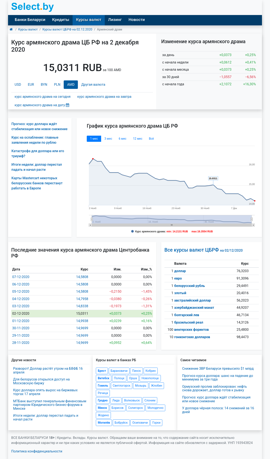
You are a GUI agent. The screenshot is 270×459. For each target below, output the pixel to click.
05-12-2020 (20, 291)
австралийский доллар (192, 300)
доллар (180, 271)
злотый (180, 293)
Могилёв (104, 422)
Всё (151, 138)
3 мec (108, 138)
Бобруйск (121, 422)
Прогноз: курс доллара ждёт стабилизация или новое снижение (216, 399)
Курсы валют (88, 19)
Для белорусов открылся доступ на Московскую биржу (41, 381)
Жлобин (156, 385)
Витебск (103, 378)
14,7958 (82, 299)
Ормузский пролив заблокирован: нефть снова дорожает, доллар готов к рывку (214, 388)
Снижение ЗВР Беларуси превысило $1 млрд (218, 369)
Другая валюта (93, 85)
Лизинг (115, 19)
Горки (156, 422)
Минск (102, 407)
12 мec (137, 138)
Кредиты (60, 19)
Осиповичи (140, 422)
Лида (116, 400)
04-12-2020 (20, 299)
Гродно (102, 400)
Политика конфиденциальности (36, 451)
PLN (57, 85)
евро (178, 278)
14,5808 (82, 277)
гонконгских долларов (192, 337)
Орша (133, 378)
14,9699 (82, 328)
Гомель (103, 385)
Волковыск (132, 400)
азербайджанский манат (194, 308)
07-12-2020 (20, 277)
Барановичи (119, 370)
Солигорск (135, 407)
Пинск (136, 370)
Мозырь (140, 385)
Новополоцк (150, 378)
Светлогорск (121, 385)
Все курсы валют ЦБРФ (203, 250)
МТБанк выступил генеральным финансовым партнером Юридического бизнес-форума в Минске (49, 405)
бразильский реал (188, 322)
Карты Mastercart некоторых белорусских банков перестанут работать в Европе (37, 183)
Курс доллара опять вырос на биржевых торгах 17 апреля (45, 392)
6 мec (122, 138)
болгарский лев (186, 315)
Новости (136, 19)
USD (18, 85)
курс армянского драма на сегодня (42, 97)
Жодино (103, 415)
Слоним (150, 400)
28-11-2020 (20, 343)
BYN (44, 85)
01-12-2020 (20, 321)
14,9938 (82, 321)
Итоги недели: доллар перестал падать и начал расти (45, 417)
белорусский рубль (189, 286)
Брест (102, 370)
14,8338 (82, 306)
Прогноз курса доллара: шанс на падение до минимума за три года (217, 378)
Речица (103, 393)
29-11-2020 (20, 336)
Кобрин (151, 370)
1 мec (94, 138)
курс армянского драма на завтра (104, 97)
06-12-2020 (20, 284)
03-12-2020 (20, 306)
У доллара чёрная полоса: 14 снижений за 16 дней (218, 410)
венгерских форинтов (191, 330)
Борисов (118, 407)
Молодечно (155, 407)
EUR (31, 85)
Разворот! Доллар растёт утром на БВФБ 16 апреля (48, 370)
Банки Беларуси (30, 19)
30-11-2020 (20, 328)
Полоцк (119, 378)
